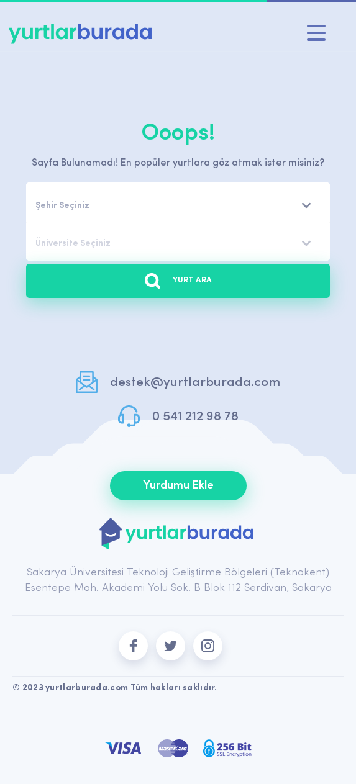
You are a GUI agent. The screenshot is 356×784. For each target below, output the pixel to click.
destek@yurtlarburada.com (195, 382)
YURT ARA (178, 281)
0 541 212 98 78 (195, 416)
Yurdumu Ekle (178, 486)
